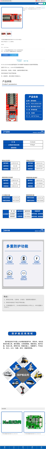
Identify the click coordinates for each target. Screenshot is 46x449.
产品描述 (19, 61)
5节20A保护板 (6, 51)
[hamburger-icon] (35, 3)
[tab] (19, 61)
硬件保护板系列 (31, 7)
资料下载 (25, 61)
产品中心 (26, 7)
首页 (23, 7)
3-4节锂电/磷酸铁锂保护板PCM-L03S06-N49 (32, 433)
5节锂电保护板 (18, 51)
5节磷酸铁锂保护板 (12, 51)
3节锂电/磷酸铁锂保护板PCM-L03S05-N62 (10, 433)
